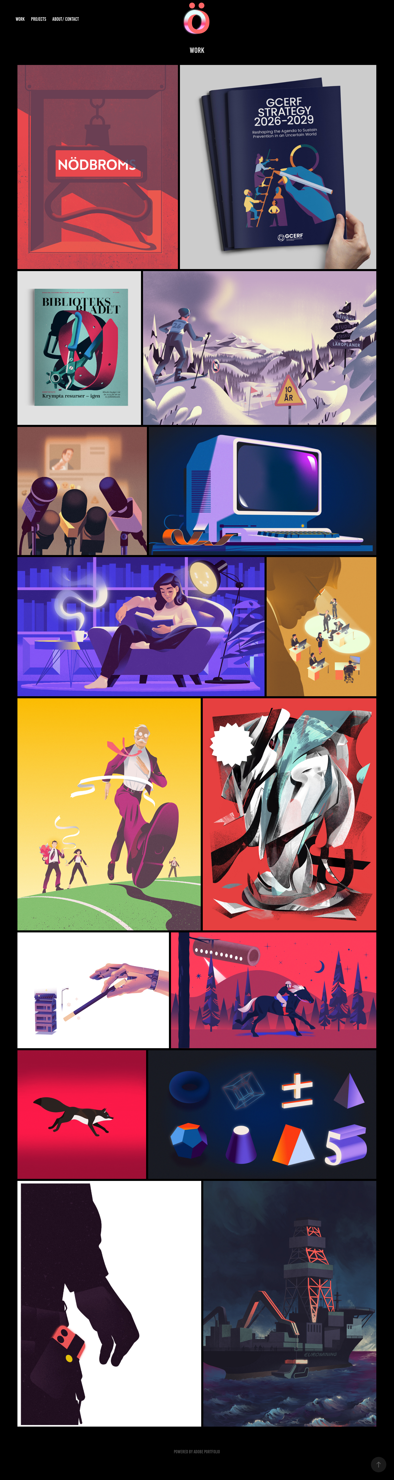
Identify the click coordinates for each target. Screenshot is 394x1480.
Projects (38, 19)
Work (20, 19)
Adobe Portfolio (207, 1451)
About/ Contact (65, 19)
